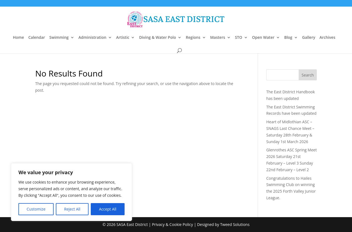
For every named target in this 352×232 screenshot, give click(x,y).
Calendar (36, 38)
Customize (36, 209)
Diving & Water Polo (157, 38)
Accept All (107, 209)
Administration (92, 38)
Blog (288, 38)
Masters (217, 38)
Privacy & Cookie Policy (172, 224)
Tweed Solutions (234, 224)
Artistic (122, 38)
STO (238, 38)
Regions (193, 38)
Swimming (58, 38)
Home (18, 38)
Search (308, 75)
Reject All (72, 209)
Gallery (308, 38)
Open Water (263, 38)
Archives (327, 38)
